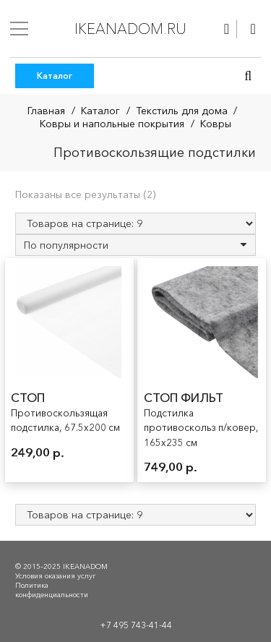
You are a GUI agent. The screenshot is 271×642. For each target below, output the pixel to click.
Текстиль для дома (182, 110)
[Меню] (19, 29)
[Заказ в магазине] (135, 245)
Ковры (215, 123)
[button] (247, 76)
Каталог (100, 110)
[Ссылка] (226, 29)
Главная (46, 110)
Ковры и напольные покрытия (112, 123)
